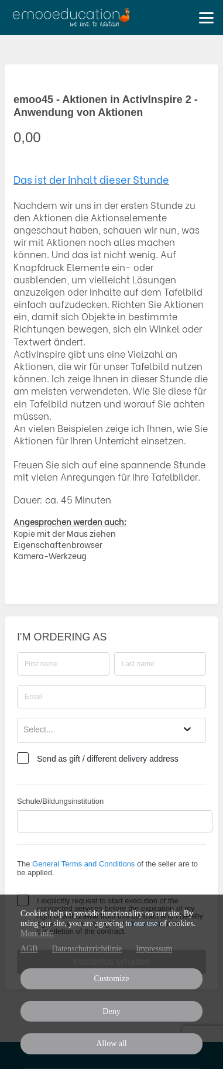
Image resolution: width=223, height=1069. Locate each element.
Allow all (111, 1043)
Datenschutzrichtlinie (87, 948)
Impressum (154, 948)
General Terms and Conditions (83, 863)
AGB (29, 948)
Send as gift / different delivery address (108, 758)
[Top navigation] (206, 17)
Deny (111, 1011)
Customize (111, 978)
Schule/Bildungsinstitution (60, 801)
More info (36, 933)
